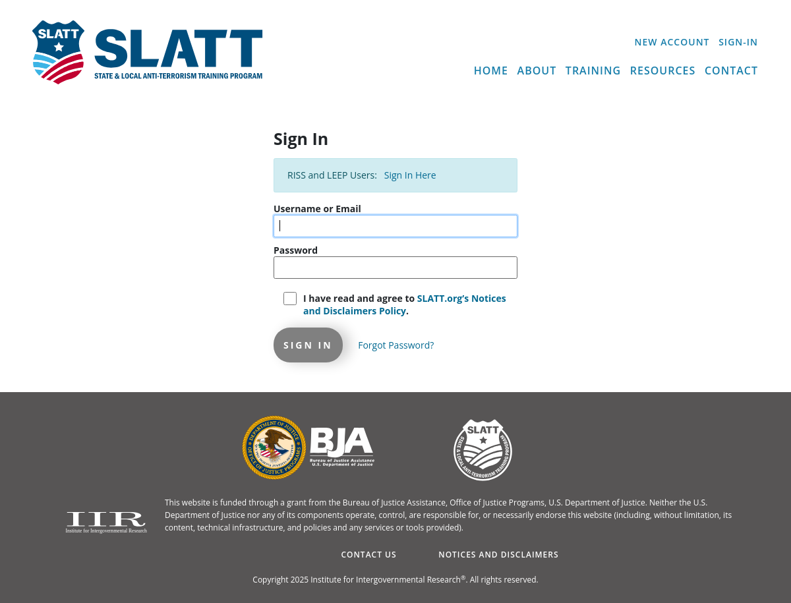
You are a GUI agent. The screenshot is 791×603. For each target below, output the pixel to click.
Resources (663, 70)
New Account (672, 42)
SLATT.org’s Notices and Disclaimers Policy (404, 305)
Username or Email (317, 208)
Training (593, 70)
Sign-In (738, 42)
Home (491, 70)
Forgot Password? (396, 345)
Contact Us (368, 554)
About (537, 70)
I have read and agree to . (404, 305)
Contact (731, 70)
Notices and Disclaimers (498, 554)
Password (296, 250)
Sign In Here (410, 175)
